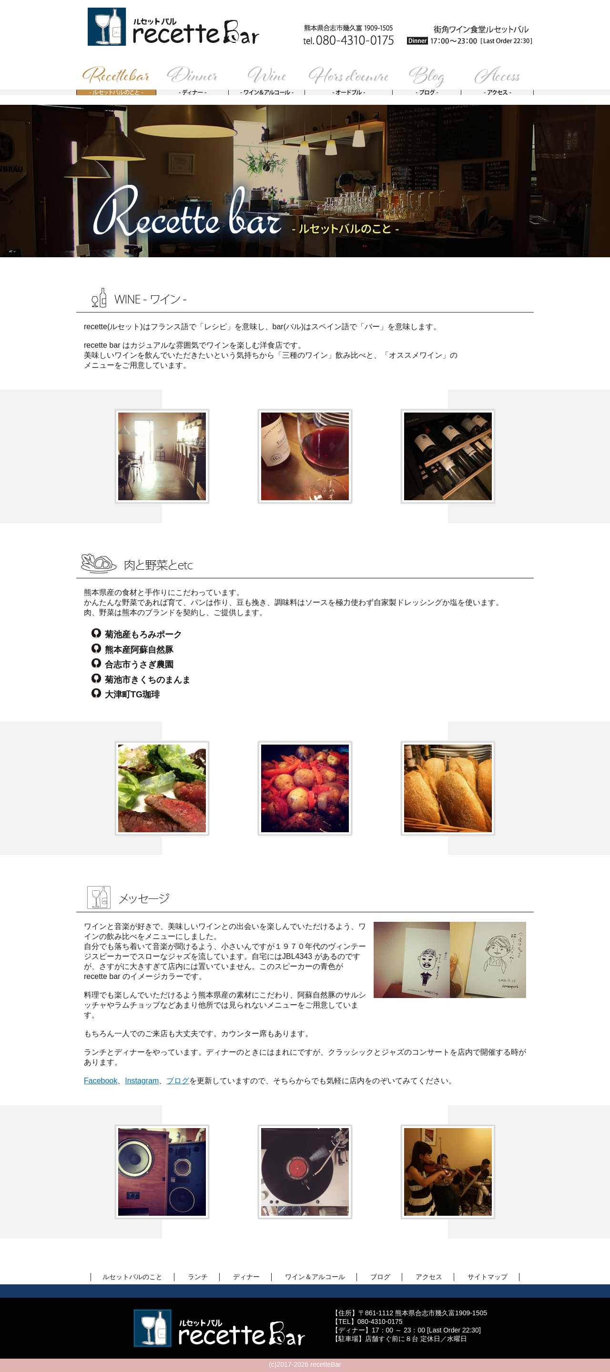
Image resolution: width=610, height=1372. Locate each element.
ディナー (246, 1277)
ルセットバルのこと (132, 1277)
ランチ (198, 1277)
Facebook (100, 1081)
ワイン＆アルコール (315, 1277)
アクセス (429, 1277)
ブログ (177, 1081)
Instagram (142, 1081)
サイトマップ (488, 1277)
